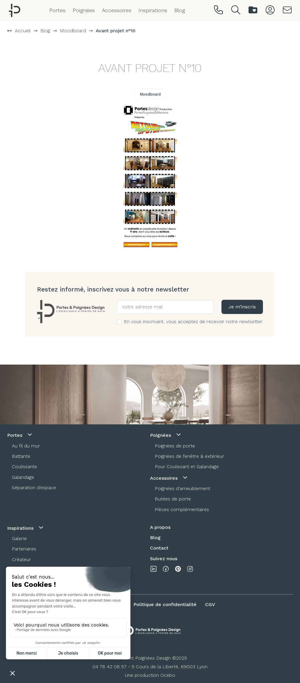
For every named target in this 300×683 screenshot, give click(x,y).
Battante (21, 456)
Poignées (84, 10)
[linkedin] (153, 570)
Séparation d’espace (34, 487)
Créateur (21, 559)
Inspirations (152, 10)
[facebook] (165, 570)
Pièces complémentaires (182, 509)
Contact (159, 548)
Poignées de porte (175, 446)
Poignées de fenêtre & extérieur (189, 456)
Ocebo (167, 675)
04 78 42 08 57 (109, 666)
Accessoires (116, 10)
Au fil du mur (26, 446)
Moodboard (73, 30)
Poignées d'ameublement (182, 488)
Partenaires (24, 549)
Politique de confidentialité (165, 604)
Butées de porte (173, 499)
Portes (57, 10)
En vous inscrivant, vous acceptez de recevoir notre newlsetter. (190, 321)
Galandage (23, 477)
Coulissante (24, 466)
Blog (179, 10)
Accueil (23, 30)
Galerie (19, 538)
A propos (160, 527)
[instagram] (190, 570)
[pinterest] (177, 570)
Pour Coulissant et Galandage (187, 466)
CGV (210, 604)
